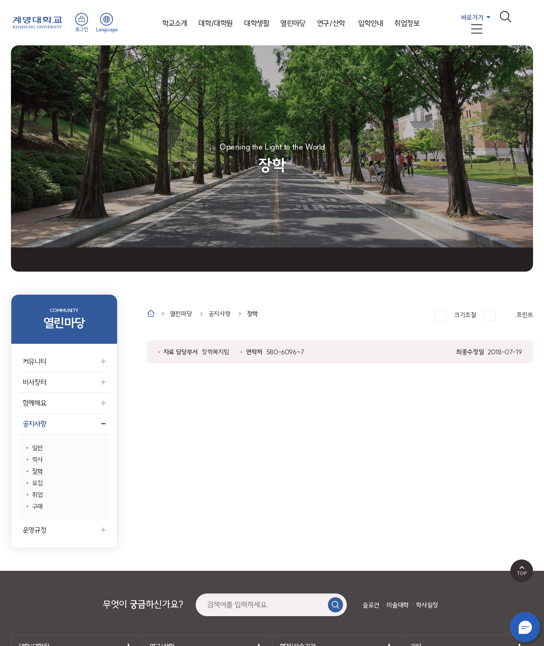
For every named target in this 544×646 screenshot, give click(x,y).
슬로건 (371, 605)
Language (107, 29)
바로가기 (472, 18)
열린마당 (292, 23)
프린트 (524, 315)
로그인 (81, 29)
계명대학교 (37, 21)
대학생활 (256, 23)
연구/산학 (331, 23)
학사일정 (427, 605)
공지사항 (219, 314)
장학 (252, 314)
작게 (490, 315)
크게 (440, 315)
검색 (505, 17)
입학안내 (370, 23)
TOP (522, 573)
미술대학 (397, 605)
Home (151, 313)
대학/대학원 (215, 23)
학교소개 (174, 23)
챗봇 (525, 627)
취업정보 (406, 23)
